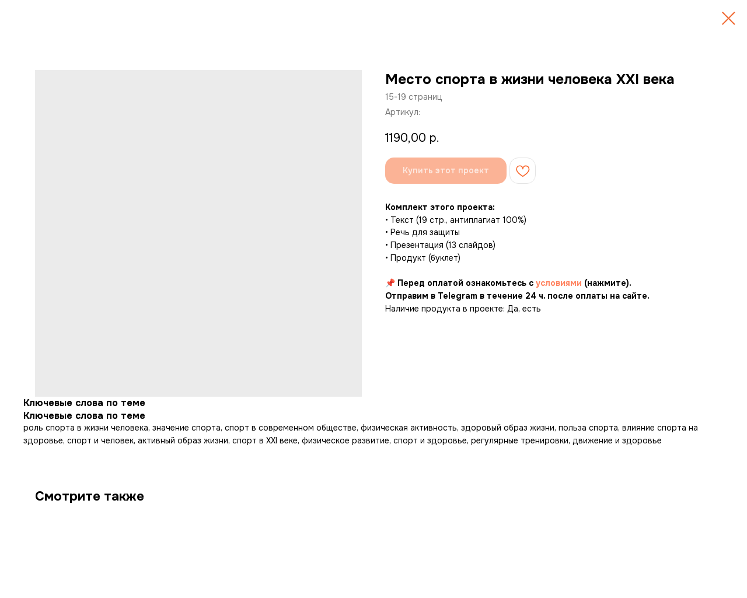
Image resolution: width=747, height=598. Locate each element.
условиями (559, 283)
